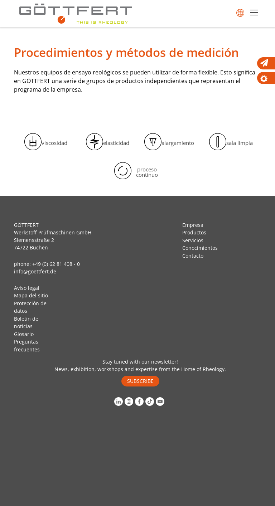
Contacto (192, 255)
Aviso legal (26, 287)
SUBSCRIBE (140, 381)
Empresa (192, 225)
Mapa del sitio (31, 295)
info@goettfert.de (35, 271)
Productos (194, 232)
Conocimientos (200, 247)
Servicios (192, 240)
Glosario (24, 334)
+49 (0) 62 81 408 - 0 (56, 264)
